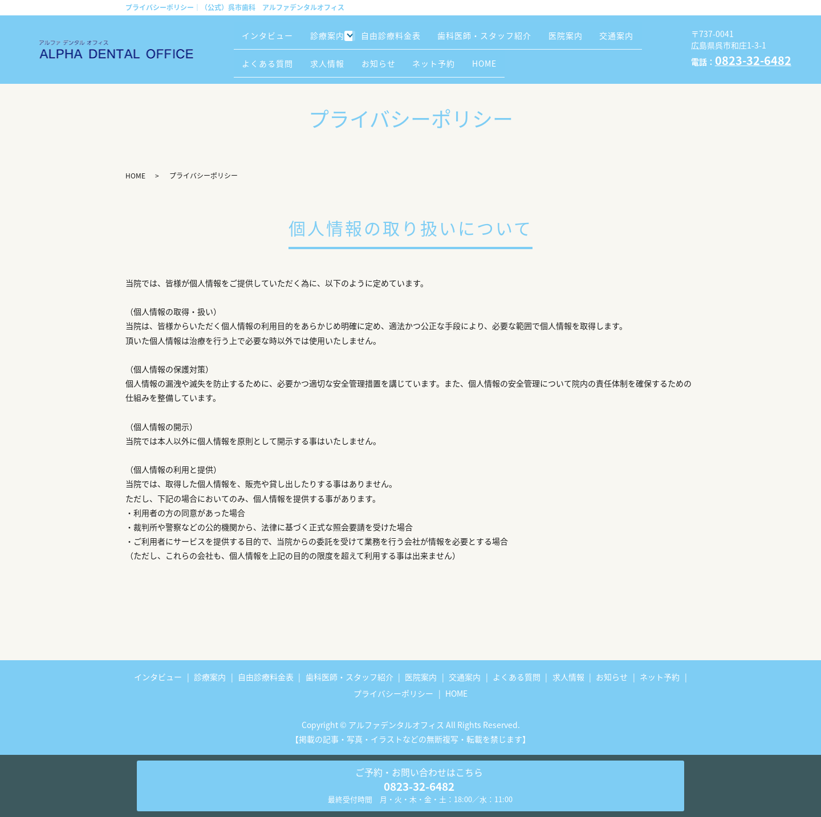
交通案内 (263, 57)
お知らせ (454, 57)
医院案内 (594, 40)
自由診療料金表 (405, 40)
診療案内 (338, 40)
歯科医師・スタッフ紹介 (506, 40)
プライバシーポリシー (393, 693)
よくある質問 (329, 57)
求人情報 (396, 57)
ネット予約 (516, 57)
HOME (574, 57)
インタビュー (271, 40)
